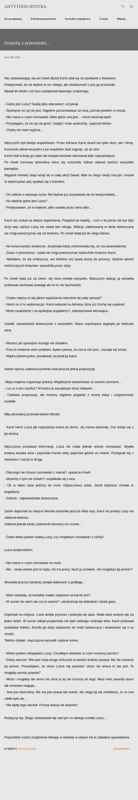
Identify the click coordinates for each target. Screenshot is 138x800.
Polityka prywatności (43, 18)
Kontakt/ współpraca (78, 18)
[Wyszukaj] (123, 6)
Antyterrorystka (25, 6)
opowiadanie (27, 748)
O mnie (104, 18)
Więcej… (122, 18)
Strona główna (13, 18)
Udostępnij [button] (121, 748)
